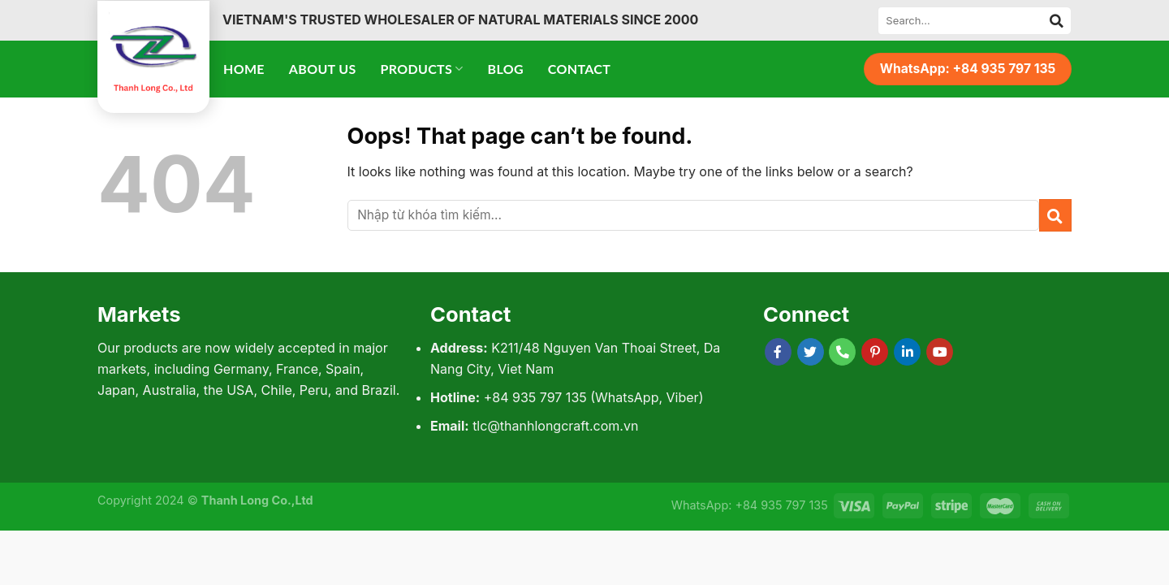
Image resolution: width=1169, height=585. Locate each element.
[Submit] (1057, 20)
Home (244, 68)
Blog (506, 68)
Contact (579, 68)
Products (422, 69)
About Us (322, 68)
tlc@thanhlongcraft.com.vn (555, 426)
